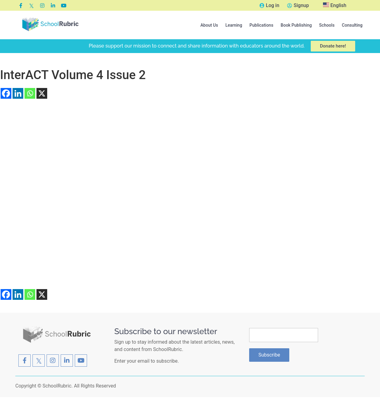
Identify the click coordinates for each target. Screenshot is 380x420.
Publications (261, 25)
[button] (209, 25)
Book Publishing (296, 25)
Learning (233, 25)
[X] (41, 93)
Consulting (352, 25)
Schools (326, 25)
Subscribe (269, 355)
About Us (209, 25)
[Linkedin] (18, 93)
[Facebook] (6, 93)
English (334, 5)
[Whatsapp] (30, 93)
